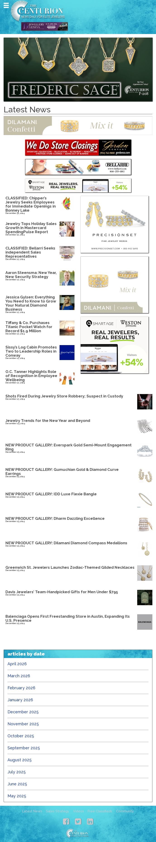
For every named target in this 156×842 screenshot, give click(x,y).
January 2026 (20, 699)
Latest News (32, 811)
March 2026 (18, 675)
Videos (78, 811)
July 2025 (16, 771)
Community (125, 811)
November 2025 (23, 723)
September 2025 (23, 747)
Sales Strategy (57, 811)
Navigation (6, 5)
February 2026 (21, 687)
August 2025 (19, 759)
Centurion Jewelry (39, 11)
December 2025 (22, 711)
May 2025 (16, 796)
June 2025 (17, 784)
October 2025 (20, 735)
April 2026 (17, 663)
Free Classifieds (100, 811)
